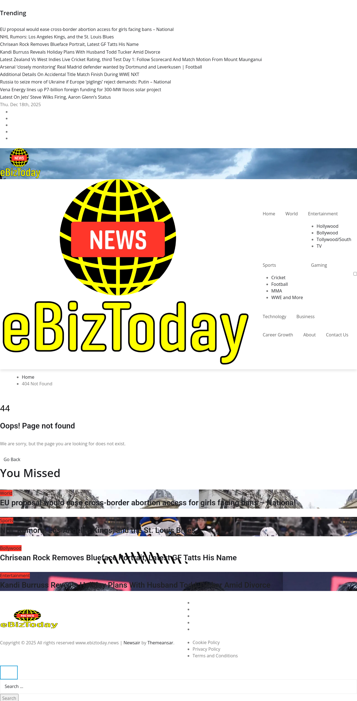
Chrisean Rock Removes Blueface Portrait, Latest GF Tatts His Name (118, 557)
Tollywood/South (334, 239)
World (291, 214)
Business (305, 316)
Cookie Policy (206, 642)
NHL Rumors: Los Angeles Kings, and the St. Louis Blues (97, 530)
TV (319, 246)
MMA (276, 291)
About (309, 335)
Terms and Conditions (215, 656)
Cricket (278, 277)
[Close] (9, 672)
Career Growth (278, 335)
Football (279, 284)
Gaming (319, 265)
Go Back (12, 459)
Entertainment (323, 214)
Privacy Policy (206, 649)
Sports (269, 265)
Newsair (132, 643)
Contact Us (337, 335)
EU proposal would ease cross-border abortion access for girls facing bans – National (148, 502)
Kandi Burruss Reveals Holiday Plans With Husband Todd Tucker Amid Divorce (135, 585)
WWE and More (287, 297)
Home (269, 214)
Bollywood (327, 233)
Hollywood (327, 226)
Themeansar (160, 643)
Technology (274, 316)
